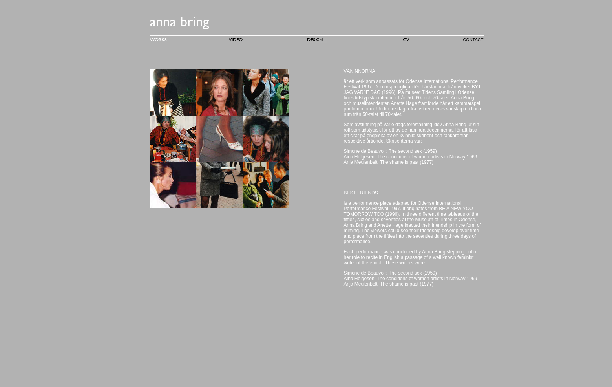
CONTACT (473, 39)
